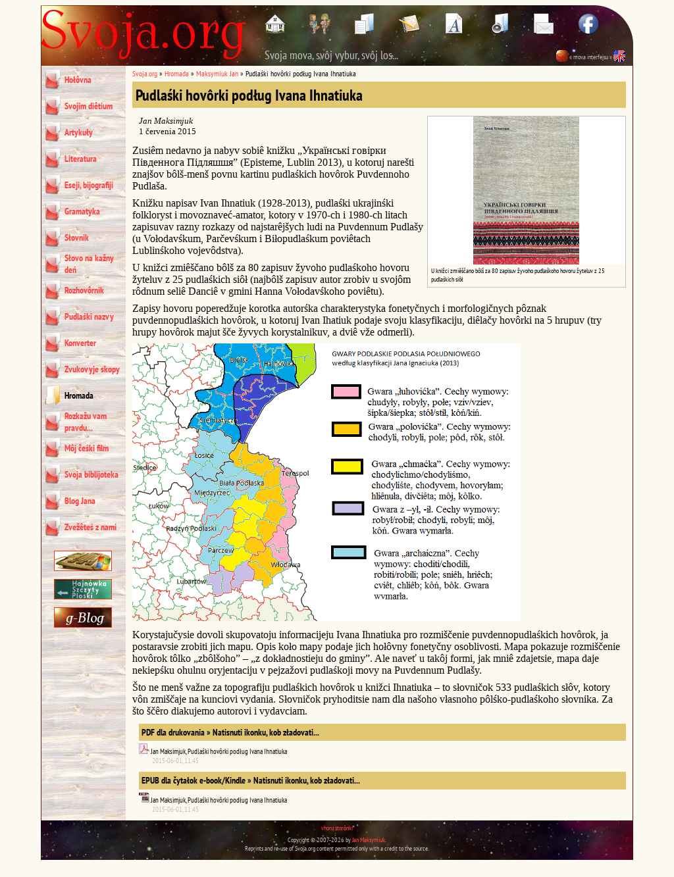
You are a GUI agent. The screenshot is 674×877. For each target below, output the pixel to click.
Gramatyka (82, 211)
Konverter (80, 343)
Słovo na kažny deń (89, 264)
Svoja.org (144, 73)
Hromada (79, 395)
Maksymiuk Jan (217, 73)
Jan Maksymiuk (368, 840)
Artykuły (79, 132)
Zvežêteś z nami (91, 527)
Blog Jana (80, 501)
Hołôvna (78, 80)
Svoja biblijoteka (91, 474)
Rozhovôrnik (84, 290)
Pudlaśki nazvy (89, 316)
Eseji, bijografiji (89, 185)
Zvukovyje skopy (92, 369)
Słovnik (77, 237)
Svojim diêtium (89, 106)
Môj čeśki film (87, 448)
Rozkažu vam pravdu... (86, 422)
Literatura (81, 158)
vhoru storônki (337, 828)
